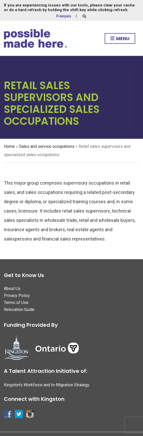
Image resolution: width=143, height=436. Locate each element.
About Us (12, 288)
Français (63, 16)
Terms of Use (16, 302)
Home (9, 146)
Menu (120, 38)
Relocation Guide (19, 309)
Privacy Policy (17, 295)
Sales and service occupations (46, 146)
